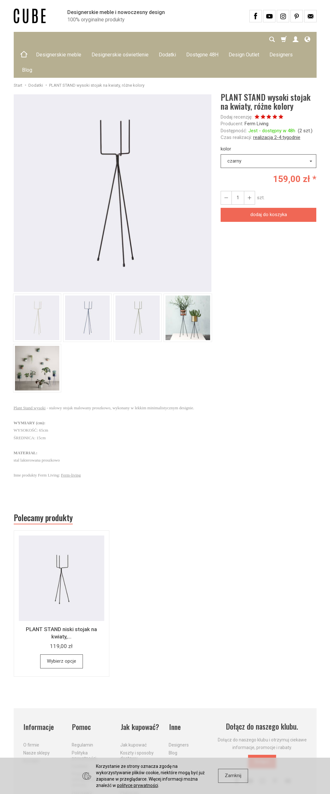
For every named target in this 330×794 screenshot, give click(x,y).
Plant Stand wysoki (30, 377)
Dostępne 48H (202, 39)
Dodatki (167, 39)
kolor (226, 118)
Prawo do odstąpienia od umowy (86, 748)
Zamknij (233, 775)
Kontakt (31, 729)
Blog (173, 721)
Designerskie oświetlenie (120, 39)
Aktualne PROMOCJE (132, 737)
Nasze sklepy (36, 721)
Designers (179, 713)
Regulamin (82, 713)
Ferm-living (71, 444)
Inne (175, 696)
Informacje (38, 696)
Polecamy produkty (44, 487)
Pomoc (81, 696)
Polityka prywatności (84, 724)
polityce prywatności (137, 785)
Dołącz (262, 731)
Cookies (80, 734)
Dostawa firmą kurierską (135, 751)
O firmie (31, 713)
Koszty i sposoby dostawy (137, 724)
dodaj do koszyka (268, 184)
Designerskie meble (58, 39)
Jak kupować (133, 713)
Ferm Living (256, 93)
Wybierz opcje (61, 631)
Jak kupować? (140, 696)
